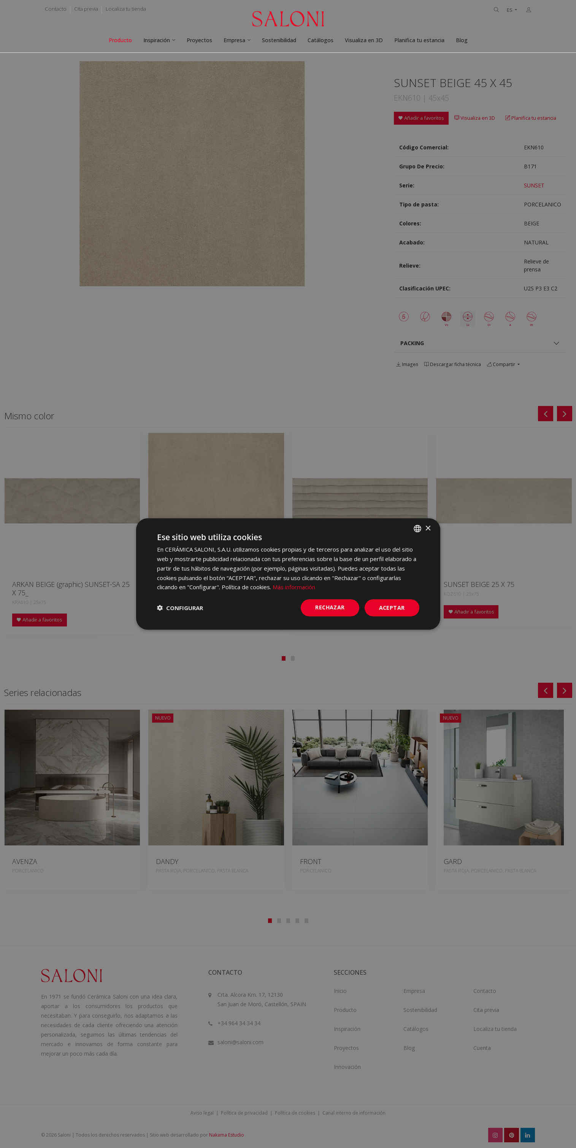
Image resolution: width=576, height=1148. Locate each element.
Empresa (234, 40)
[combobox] (417, 529)
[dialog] (288, 574)
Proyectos (199, 40)
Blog (462, 40)
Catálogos (320, 40)
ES (510, 10)
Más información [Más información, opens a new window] (294, 587)
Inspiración (156, 40)
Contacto (56, 8)
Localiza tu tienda (126, 8)
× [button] (428, 528)
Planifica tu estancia (419, 40)
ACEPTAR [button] (392, 607)
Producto (120, 40)
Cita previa (86, 8)
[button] (180, 607)
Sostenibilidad (279, 40)
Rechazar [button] (329, 607)
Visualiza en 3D (364, 40)
